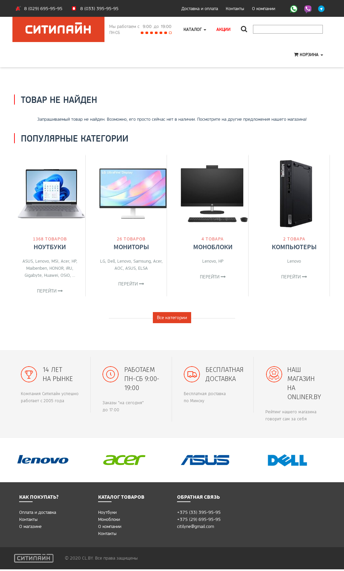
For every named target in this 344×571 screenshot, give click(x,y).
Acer (65, 261)
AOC (119, 268)
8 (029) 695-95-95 (43, 8)
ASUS (28, 261)
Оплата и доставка (37, 514)
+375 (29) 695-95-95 (199, 521)
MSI (54, 261)
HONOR (56, 268)
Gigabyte (33, 275)
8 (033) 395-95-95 (99, 8)
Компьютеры (294, 246)
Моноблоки (212, 246)
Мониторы (131, 246)
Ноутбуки (50, 246)
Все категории (172, 319)
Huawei (51, 275)
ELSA (143, 268)
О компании (263, 8)
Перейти (50, 291)
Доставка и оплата (199, 8)
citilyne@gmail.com (195, 528)
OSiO (65, 275)
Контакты (235, 8)
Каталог (194, 29)
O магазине (30, 528)
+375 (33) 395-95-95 (199, 514)
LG (102, 261)
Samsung (142, 261)
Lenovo (42, 261)
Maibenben (36, 268)
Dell (111, 261)
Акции (223, 29)
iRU (69, 268)
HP (74, 261)
